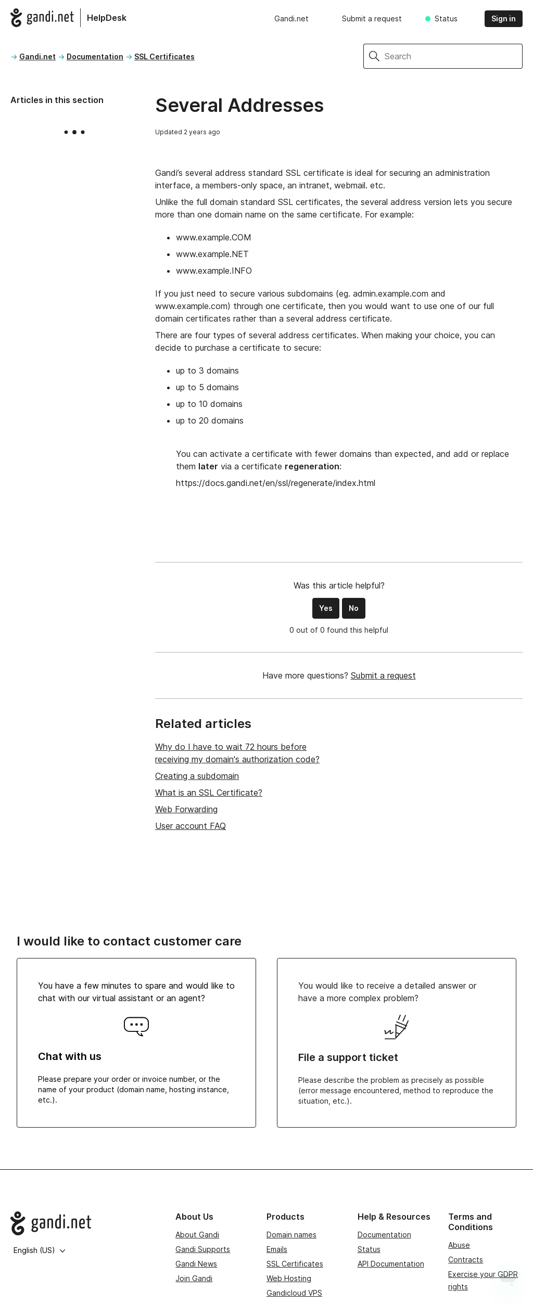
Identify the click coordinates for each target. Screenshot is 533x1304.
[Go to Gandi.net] (84, 1223)
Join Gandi (193, 1278)
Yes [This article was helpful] (326, 608)
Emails (276, 1249)
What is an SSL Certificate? (208, 792)
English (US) (40, 1250)
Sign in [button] (503, 18)
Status (446, 18)
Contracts (465, 1259)
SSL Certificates (164, 56)
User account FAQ (190, 826)
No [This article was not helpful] (354, 608)
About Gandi (197, 1234)
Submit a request (372, 18)
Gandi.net (291, 18)
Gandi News (196, 1263)
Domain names (291, 1234)
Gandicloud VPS (294, 1292)
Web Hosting (288, 1278)
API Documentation (391, 1263)
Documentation (95, 56)
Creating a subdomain (197, 776)
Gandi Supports (202, 1249)
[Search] (454, 56)
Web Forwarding (186, 809)
